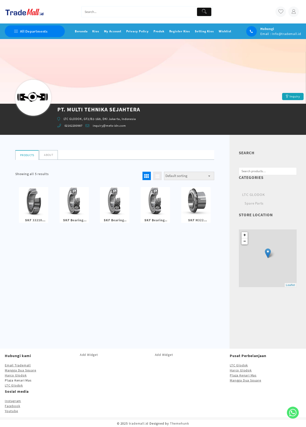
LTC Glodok (14, 385)
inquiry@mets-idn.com (109, 126)
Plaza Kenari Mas (243, 375)
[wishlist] (280, 11)
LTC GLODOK (253, 194)
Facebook (12, 406)
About (48, 155)
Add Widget (89, 355)
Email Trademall (18, 365)
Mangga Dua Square (20, 370)
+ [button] (244, 235)
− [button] (244, 241)
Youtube (11, 411)
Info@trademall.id (286, 34)
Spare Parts (254, 203)
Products (27, 155)
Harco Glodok (16, 375)
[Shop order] (189, 176)
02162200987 (73, 126)
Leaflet (290, 285)
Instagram (13, 401)
